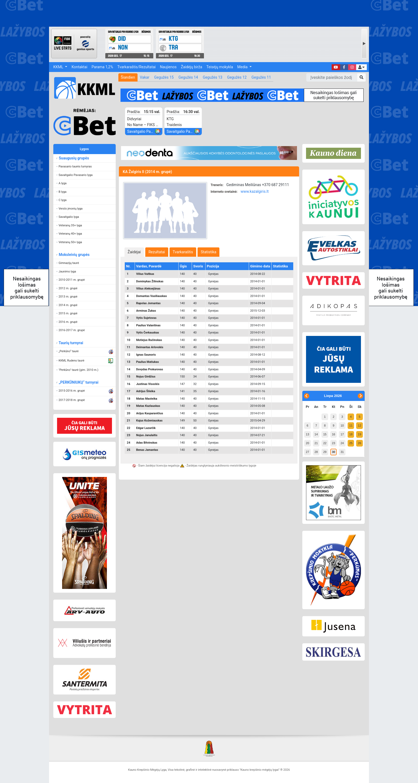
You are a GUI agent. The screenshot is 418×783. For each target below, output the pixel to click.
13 (307, 434)
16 (333, 434)
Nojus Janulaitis (147, 435)
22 (324, 443)
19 (359, 434)
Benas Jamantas (147, 450)
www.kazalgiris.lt (254, 191)
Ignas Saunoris (146, 354)
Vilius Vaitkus (145, 274)
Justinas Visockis (147, 384)
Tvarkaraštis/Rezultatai (136, 67)
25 (350, 443)
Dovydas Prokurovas (149, 369)
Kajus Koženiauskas (149, 420)
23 (333, 443)
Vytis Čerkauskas (147, 332)
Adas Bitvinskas (146, 442)
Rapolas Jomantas (148, 303)
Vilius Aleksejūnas (148, 288)
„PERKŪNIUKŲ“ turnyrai (78, 382)
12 (359, 425)
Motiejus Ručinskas (149, 340)
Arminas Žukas (146, 310)
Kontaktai (79, 67)
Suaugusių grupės (73, 158)
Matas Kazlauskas (148, 406)
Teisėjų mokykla (219, 67)
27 (307, 451)
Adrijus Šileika (145, 391)
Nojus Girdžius (145, 376)
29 (324, 451)
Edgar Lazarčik (146, 428)
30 (333, 451)
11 (350, 425)
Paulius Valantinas (148, 325)
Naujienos (168, 67)
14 (316, 434)
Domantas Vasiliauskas (151, 296)
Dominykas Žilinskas (149, 281)
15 (324, 434)
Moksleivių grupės (74, 254)
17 (342, 434)
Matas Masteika (146, 398)
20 (307, 443)
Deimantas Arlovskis (149, 347)
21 (316, 443)
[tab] (134, 251)
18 (350, 434)
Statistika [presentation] (208, 252)
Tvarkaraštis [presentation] (183, 252)
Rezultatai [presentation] (156, 252)
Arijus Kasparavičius (149, 413)
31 (342, 451)
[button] (361, 67)
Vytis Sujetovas (146, 318)
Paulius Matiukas (147, 362)
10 (342, 425)
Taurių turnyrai (70, 343)
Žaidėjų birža (191, 67)
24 (342, 443)
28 (316, 451)
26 (359, 443)
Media (242, 67)
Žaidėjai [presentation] (134, 252)
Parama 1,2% (102, 67)
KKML (58, 67)
